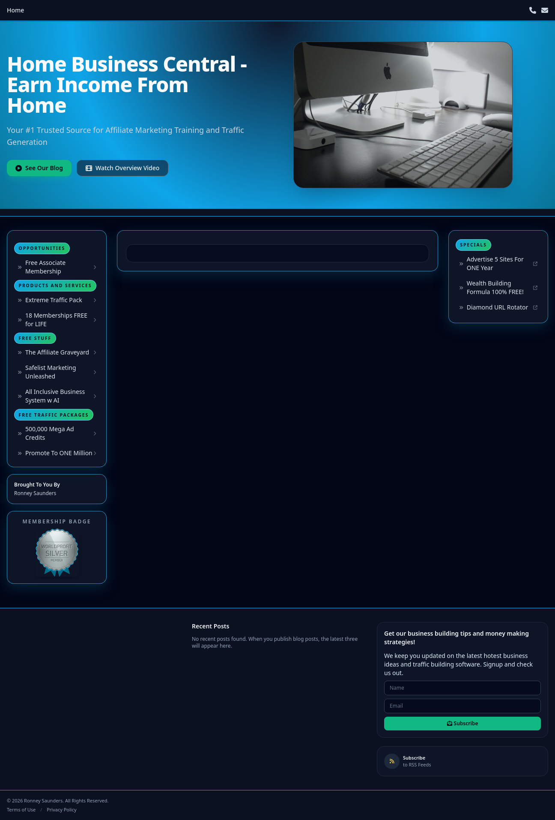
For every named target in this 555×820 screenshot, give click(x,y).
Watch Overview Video (122, 168)
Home (15, 10)
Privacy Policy (61, 809)
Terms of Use (21, 809)
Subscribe (462, 723)
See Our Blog (39, 168)
